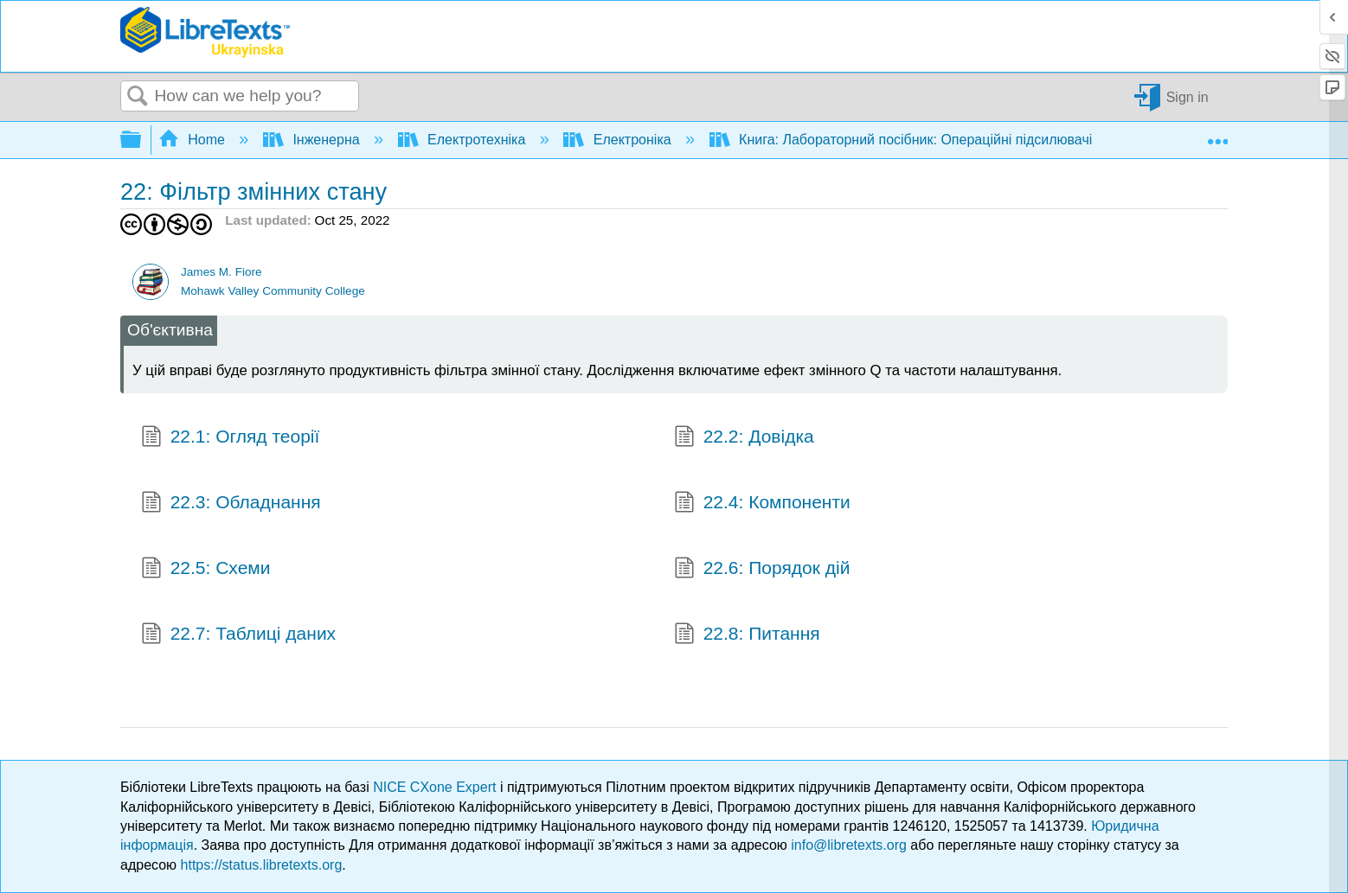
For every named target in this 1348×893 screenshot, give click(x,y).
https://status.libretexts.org (262, 865)
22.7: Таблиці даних (238, 635)
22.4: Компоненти (762, 504)
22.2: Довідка (744, 438)
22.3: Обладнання (231, 504)
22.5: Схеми (205, 569)
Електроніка (619, 139)
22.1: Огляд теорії (230, 438)
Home (193, 139)
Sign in (1187, 96)
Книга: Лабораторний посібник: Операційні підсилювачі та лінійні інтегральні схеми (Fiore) (1014, 139)
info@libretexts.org (849, 845)
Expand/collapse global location (1217, 135)
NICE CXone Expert (436, 787)
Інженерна (313, 139)
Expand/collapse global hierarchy (142, 140)
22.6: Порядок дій (762, 569)
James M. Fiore (221, 271)
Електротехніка (464, 139)
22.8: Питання (747, 635)
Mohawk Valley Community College (273, 290)
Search (137, 97)
